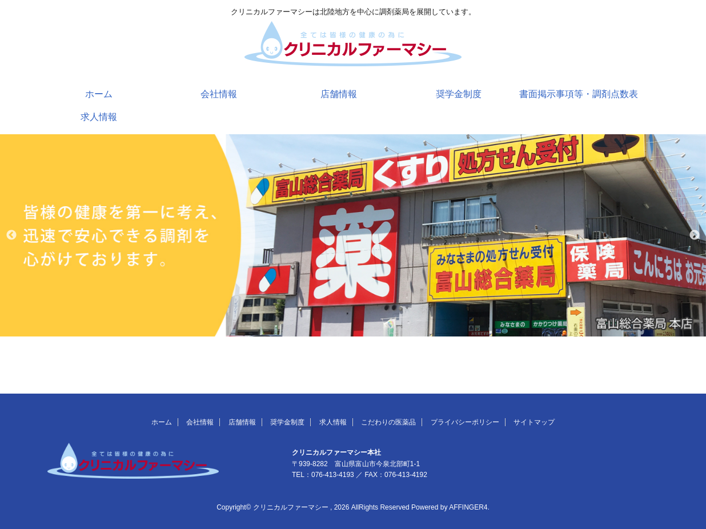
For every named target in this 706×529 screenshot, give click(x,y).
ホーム (99, 94)
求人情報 (99, 117)
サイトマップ (534, 422)
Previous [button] (11, 235)
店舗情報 (338, 94)
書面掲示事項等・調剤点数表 (578, 94)
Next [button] (694, 235)
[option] (353, 235)
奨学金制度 (459, 94)
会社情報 (218, 94)
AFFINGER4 (468, 507)
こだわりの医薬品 (388, 422)
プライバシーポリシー (465, 422)
